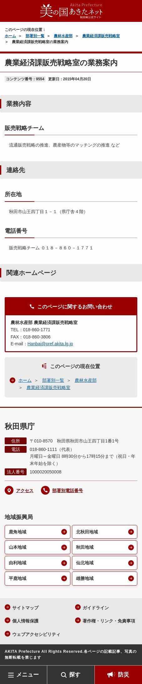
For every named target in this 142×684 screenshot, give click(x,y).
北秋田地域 (87, 531)
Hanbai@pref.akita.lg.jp (50, 343)
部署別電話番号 (67, 490)
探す (74, 675)
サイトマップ (25, 607)
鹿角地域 (17, 531)
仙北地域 (85, 562)
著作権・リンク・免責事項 (109, 620)
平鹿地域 (17, 578)
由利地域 (17, 562)
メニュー (27, 675)
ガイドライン (96, 607)
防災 (123, 675)
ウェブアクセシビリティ (36, 634)
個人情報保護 (25, 620)
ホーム (10, 36)
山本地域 (17, 547)
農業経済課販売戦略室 (101, 36)
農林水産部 (63, 36)
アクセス (24, 490)
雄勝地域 (85, 578)
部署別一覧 (35, 36)
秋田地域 (85, 547)
